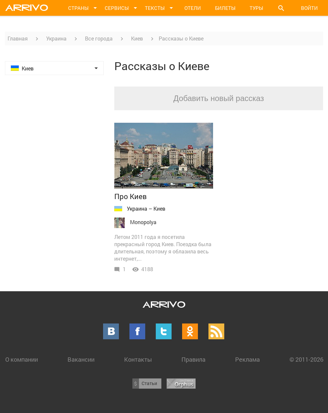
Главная (18, 38)
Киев (137, 38)
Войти (309, 8)
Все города (99, 38)
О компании (21, 359)
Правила (193, 359)
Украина (56, 38)
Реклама (247, 359)
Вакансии (81, 359)
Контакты (138, 359)
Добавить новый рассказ (218, 98)
